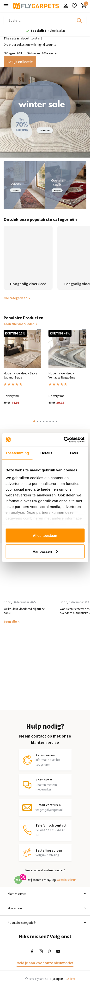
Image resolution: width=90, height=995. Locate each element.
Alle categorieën (17, 298)
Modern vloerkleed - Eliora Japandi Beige (20, 375)
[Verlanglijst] (74, 6)
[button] (34, 421)
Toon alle (10, 622)
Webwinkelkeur (66, 880)
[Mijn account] (65, 6)
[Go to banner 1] (45, 112)
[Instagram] (41, 951)
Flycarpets (56, 979)
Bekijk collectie (20, 61)
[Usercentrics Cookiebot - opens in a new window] (64, 440)
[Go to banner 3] (66, 185)
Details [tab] (46, 453)
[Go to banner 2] (24, 185)
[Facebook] (32, 951)
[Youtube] (58, 951)
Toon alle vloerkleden (21, 324)
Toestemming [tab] (17, 453)
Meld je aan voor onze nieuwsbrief (45, 962)
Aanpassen (45, 551)
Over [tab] (74, 453)
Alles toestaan (45, 535)
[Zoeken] (45, 20)
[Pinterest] (49, 951)
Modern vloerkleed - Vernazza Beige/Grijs (61, 375)
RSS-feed (70, 979)
